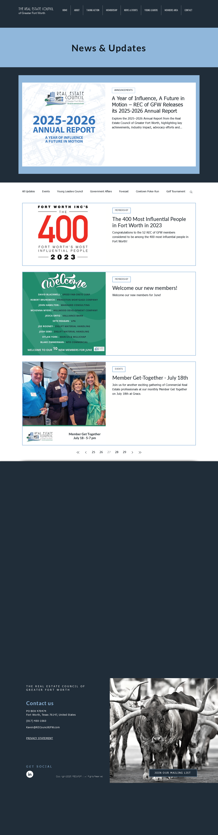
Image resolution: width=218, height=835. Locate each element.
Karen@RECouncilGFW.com (43, 727)
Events (46, 191)
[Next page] (132, 452)
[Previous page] (85, 452)
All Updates (28, 191)
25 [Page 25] (93, 452)
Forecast (124, 191)
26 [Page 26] (101, 452)
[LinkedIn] (29, 774)
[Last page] (140, 452)
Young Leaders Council (70, 191)
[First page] (78, 452)
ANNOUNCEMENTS (123, 90)
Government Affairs (101, 191)
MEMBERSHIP (121, 210)
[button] (77, 10)
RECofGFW (78, 776)
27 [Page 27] (109, 452)
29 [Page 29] (124, 452)
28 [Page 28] (116, 452)
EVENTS (119, 369)
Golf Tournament (175, 191)
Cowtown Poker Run (147, 191)
